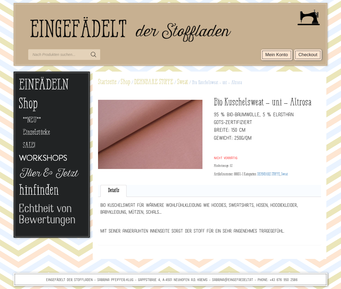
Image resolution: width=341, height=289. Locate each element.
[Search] (93, 54)
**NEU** (32, 120)
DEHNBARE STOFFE (153, 82)
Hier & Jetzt (48, 174)
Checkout (307, 54)
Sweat (182, 82)
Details (113, 190)
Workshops (43, 159)
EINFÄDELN (44, 85)
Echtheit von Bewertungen (47, 215)
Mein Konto (276, 54)
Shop (125, 82)
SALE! (29, 146)
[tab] (113, 191)
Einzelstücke (36, 133)
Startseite (107, 82)
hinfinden (39, 191)
